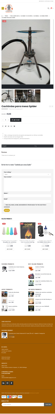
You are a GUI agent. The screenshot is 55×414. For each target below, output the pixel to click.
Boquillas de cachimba (12, 240)
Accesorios (4, 240)
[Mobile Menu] (3, 8)
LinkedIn (8, 126)
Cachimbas (41, 240)
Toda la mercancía (33, 240)
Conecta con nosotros (7, 351)
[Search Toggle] (48, 8)
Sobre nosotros (5, 349)
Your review (8, 177)
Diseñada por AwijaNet (35, 393)
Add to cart (17, 120)
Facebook (3, 126)
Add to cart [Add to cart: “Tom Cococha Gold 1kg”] (27, 249)
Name (6, 193)
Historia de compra (6, 357)
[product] (10, 230)
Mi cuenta (4, 353)
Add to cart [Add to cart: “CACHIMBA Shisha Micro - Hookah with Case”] (45, 249)
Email (14, 126)
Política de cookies (6, 359)
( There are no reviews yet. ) (15, 109)
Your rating (7, 172)
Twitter (5, 126)
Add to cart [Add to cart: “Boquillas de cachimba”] (10, 249)
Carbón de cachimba (23, 240)
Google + (11, 126)
